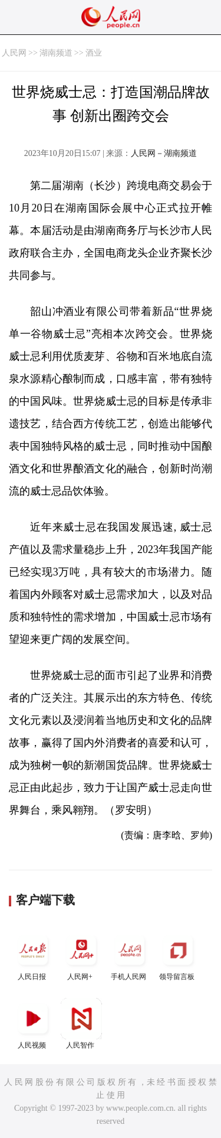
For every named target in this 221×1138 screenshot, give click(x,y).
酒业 (93, 52)
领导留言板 (178, 955)
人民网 (14, 52)
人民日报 (33, 955)
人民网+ (81, 955)
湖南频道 (55, 52)
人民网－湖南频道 (164, 153)
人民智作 (81, 1023)
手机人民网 (129, 955)
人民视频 (33, 1023)
